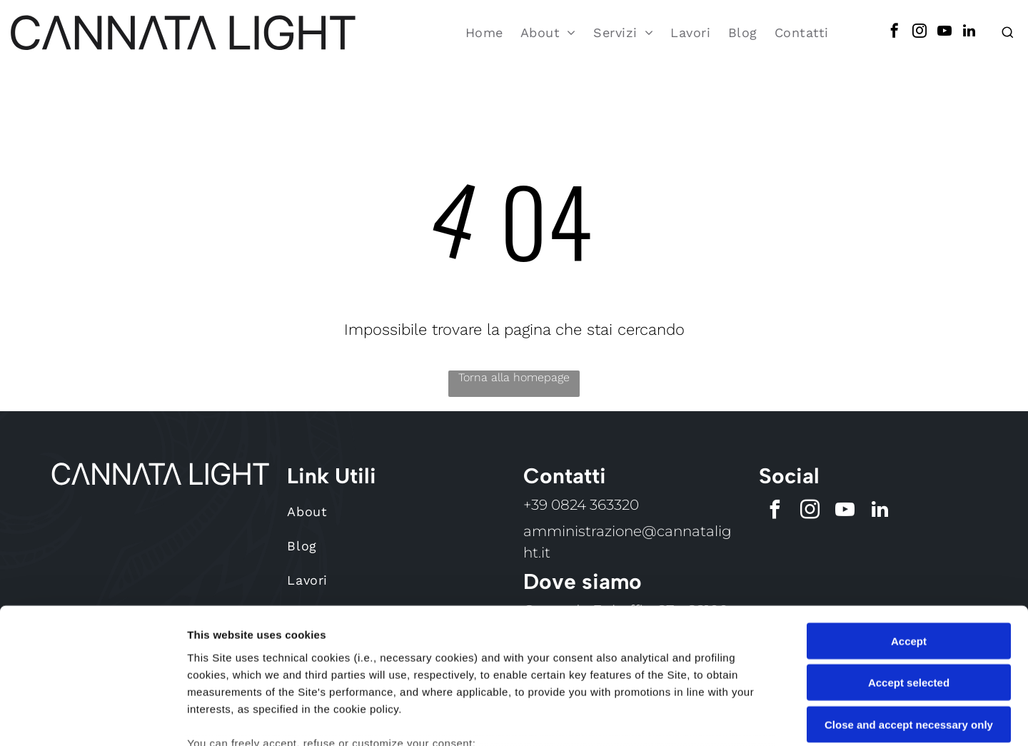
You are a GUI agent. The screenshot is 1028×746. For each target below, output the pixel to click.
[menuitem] (484, 28)
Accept (909, 525)
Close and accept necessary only (909, 609)
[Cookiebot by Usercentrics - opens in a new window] (92, 718)
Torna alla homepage (514, 368)
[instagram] (919, 28)
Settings (726, 718)
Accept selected (908, 567)
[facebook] (894, 28)
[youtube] (944, 28)
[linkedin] (969, 28)
